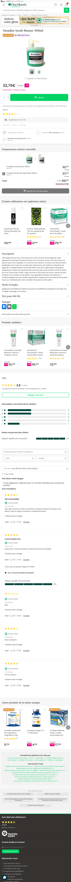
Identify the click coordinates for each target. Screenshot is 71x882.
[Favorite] (22, 208)
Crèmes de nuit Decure (35, 805)
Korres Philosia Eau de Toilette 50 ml (52, 771)
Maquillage (59, 760)
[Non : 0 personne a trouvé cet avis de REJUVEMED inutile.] (19, 560)
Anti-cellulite (12, 760)
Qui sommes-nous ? (11, 863)
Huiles (31, 758)
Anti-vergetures (40, 760)
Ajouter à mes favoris (35, 78)
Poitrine (50, 760)
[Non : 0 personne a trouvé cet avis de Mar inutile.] (19, 522)
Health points (8, 876)
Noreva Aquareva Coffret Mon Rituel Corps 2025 (34, 779)
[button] (61, 4)
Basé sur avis (8, 828)
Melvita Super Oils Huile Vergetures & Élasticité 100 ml (34, 769)
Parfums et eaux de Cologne (17, 758)
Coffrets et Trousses (25, 760)
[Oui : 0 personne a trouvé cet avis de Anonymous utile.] (13, 616)
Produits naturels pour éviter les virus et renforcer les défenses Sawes (52, 799)
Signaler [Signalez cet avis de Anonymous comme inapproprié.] (26, 616)
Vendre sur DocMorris (11, 874)
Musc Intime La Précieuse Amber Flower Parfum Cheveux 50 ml (35, 781)
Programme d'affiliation (13, 871)
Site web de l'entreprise (12, 879)
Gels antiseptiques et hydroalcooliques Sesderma (18, 799)
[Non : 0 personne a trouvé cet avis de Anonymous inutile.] (19, 616)
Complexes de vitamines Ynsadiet (19, 794)
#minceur (22, 125)
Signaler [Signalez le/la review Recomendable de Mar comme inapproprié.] (26, 522)
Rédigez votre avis (35, 395)
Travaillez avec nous (11, 868)
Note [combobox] (20, 458)
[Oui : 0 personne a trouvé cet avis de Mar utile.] (13, 522)
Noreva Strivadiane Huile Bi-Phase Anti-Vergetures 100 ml (34, 777)
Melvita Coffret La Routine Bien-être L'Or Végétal (21, 771)
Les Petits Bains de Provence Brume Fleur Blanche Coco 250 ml (34, 775)
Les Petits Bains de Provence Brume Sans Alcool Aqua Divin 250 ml (34, 773)
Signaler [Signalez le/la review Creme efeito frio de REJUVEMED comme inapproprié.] (26, 560)
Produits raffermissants (54, 758)
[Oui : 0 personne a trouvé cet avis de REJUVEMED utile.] (13, 560)
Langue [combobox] (52, 458)
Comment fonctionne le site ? (15, 866)
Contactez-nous (10, 851)
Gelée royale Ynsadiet (52, 794)
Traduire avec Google (13, 516)
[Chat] (56, 4)
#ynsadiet (6, 125)
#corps (14, 125)
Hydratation (40, 758)
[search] (66, 10)
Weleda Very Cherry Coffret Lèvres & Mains (49, 766)
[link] (14, 385)
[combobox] (38, 468)
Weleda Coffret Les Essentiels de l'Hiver (18, 766)
